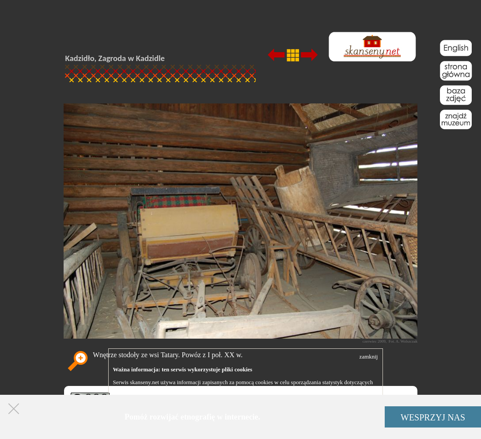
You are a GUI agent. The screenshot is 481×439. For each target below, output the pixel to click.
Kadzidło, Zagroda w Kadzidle (115, 58)
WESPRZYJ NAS (433, 417)
